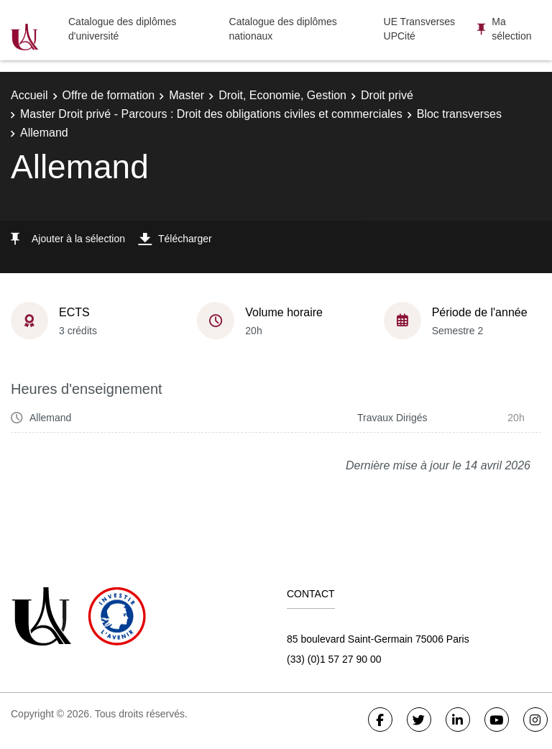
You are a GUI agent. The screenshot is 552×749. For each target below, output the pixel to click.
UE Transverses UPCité (420, 29)
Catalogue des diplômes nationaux (283, 29)
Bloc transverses (459, 114)
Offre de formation (109, 95)
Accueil (29, 95)
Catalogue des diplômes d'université (122, 29)
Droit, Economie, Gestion (282, 95)
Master (186, 95)
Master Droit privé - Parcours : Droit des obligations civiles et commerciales (211, 114)
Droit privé (387, 95)
